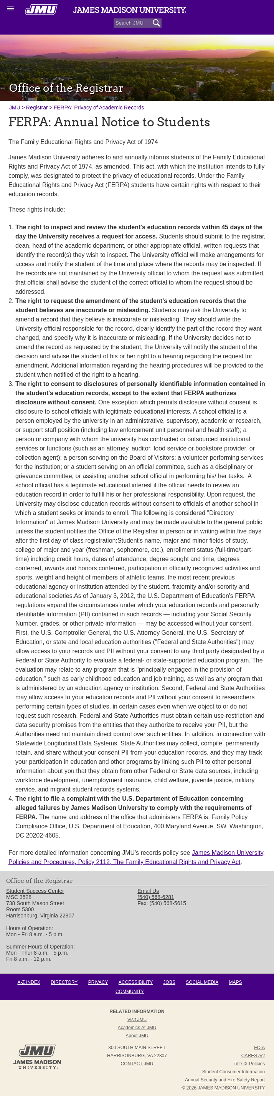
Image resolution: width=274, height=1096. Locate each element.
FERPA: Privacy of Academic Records (99, 107)
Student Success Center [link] (35, 891)
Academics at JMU (137, 1027)
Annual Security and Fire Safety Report (225, 1080)
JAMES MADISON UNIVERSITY (231, 1088)
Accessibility (136, 982)
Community (130, 991)
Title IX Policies (249, 1063)
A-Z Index (28, 982)
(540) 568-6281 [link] (155, 897)
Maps (235, 982)
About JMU (136, 1035)
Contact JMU (137, 1063)
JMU (14, 107)
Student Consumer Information (233, 1071)
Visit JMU (137, 1019)
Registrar (37, 107)
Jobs (169, 982)
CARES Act (253, 1055)
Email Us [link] (148, 891)
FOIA (259, 1047)
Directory (64, 982)
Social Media (202, 982)
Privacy (98, 982)
